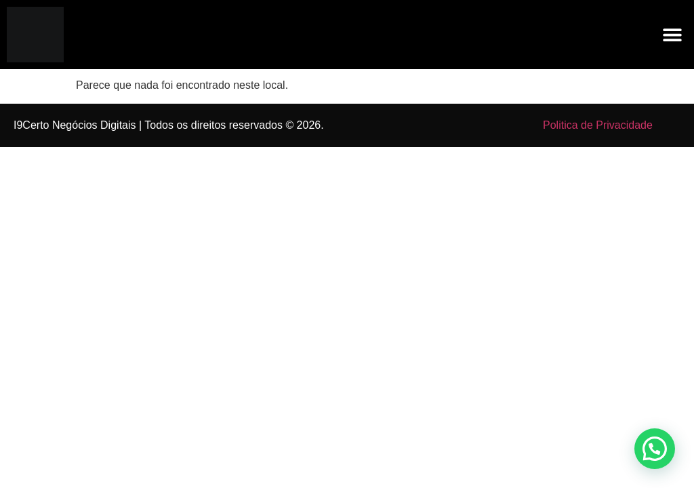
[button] (672, 35)
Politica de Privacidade (598, 125)
